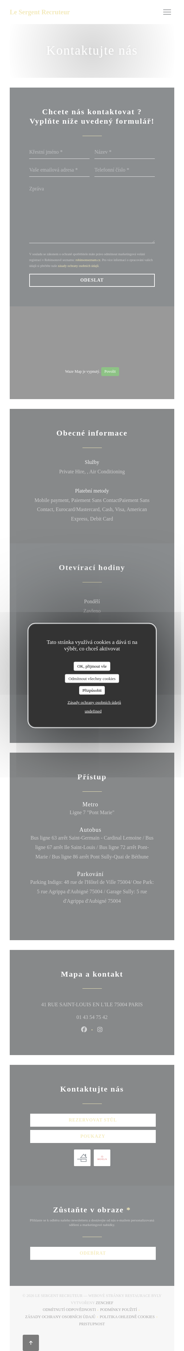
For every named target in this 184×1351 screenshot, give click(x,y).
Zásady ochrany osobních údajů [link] (94, 702)
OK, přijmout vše (92, 666)
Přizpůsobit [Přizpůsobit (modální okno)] (92, 690)
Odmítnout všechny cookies (92, 678)
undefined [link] (93, 710)
